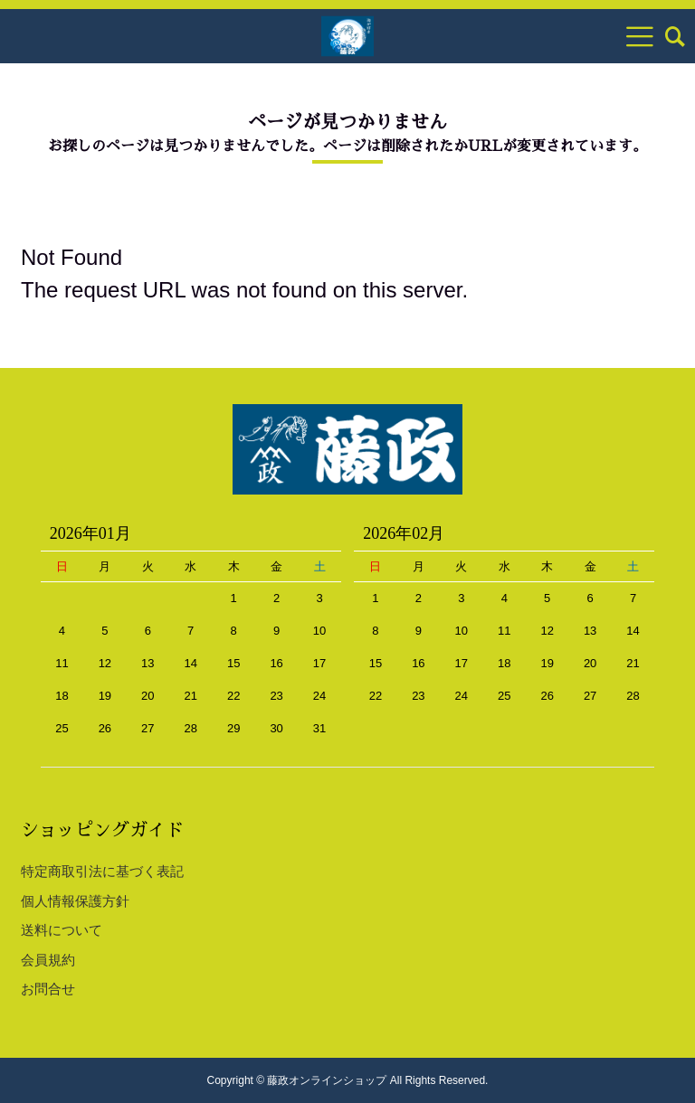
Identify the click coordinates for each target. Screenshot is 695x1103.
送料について (61, 930)
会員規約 (48, 959)
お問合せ (48, 988)
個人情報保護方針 (75, 901)
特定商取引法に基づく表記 (102, 871)
